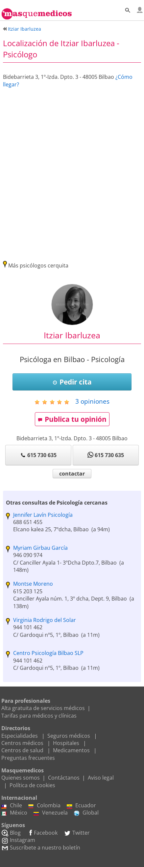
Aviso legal (101, 777)
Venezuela (51, 812)
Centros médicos (22, 743)
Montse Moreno (33, 583)
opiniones (92, 401)
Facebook (42, 832)
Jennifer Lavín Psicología (43, 514)
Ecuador (81, 805)
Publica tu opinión (72, 419)
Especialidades (19, 735)
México (14, 812)
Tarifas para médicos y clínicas (39, 715)
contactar (72, 473)
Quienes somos (20, 777)
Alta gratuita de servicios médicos (43, 708)
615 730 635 (38, 455)
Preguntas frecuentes (28, 757)
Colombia (44, 805)
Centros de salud (22, 750)
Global (86, 812)
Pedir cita (72, 382)
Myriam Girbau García (40, 547)
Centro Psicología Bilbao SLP (48, 653)
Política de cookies (32, 785)
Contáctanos (64, 777)
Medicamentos (71, 750)
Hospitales (66, 743)
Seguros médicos (68, 735)
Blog (11, 832)
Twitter (77, 832)
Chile (11, 805)
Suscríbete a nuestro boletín (40, 847)
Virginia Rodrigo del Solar (44, 620)
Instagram (18, 840)
